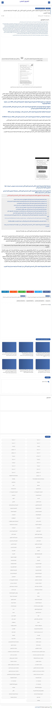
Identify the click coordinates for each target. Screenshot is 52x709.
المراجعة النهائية (13, 570)
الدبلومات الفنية (38, 524)
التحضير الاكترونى (38, 505)
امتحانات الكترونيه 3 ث (13, 580)
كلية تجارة (13, 632)
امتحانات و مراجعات (38, 589)
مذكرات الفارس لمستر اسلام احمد (38, 651)
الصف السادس (13, 547)
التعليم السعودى (13, 508)
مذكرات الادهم (13, 645)
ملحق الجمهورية (13, 677)
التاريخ (13, 501)
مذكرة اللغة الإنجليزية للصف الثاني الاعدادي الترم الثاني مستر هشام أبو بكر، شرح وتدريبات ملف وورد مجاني (27, 211)
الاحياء (38, 498)
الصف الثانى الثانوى (38, 544)
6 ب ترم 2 (13, 472)
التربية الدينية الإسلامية (13, 505)
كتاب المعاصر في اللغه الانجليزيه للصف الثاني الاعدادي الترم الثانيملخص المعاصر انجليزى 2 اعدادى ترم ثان (27, 201)
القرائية (38, 557)
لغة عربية (13, 638)
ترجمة (38, 596)
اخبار (13, 485)
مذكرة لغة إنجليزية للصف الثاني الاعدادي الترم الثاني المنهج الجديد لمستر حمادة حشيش (30, 199)
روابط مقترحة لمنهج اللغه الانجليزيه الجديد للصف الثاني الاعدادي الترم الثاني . (33, 22)
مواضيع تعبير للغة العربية (38, 690)
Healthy (13, 479)
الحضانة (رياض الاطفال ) (13, 521)
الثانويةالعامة (38, 514)
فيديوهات (13, 622)
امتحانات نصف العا (38, 586)
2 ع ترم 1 (13, 456)
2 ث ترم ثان (38, 456)
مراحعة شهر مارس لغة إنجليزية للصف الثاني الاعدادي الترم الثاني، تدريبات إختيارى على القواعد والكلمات (27, 221)
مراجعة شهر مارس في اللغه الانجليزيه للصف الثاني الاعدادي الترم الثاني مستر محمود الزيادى (9, 354)
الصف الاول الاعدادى (13, 531)
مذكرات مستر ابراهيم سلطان (13, 664)
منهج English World (13, 684)
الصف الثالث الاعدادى (38, 537)
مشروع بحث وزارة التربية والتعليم (13, 674)
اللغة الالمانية (13, 560)
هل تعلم (38, 697)
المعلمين (13, 576)
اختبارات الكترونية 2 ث (38, 492)
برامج (38, 593)
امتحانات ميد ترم (13, 583)
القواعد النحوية (13, 557)
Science (38, 482)
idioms (38, 485)
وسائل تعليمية (14, 697)
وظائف (38, 700)
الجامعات (13, 514)
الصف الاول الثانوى (38, 534)
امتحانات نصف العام (13, 586)
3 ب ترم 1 (13, 459)
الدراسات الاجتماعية (13, 524)
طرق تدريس (13, 615)
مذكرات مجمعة (14, 661)
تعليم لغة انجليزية (38, 599)
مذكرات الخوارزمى (38, 648)
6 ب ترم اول (38, 475)
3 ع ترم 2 (13, 462)
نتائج (13, 690)
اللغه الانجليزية (38, 570)
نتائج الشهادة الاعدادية (38, 694)
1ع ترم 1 (38, 446)
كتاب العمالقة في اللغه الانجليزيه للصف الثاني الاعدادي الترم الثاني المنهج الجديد (32, 203)
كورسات (38, 635)
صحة (14, 612)
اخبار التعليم (38, 488)
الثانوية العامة (13, 511)
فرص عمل (14, 619)
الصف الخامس (13, 544)
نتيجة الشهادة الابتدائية (13, 694)
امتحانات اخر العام (21, 300)
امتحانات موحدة (38, 583)
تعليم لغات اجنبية (13, 596)
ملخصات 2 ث (13, 681)
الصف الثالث (13, 534)
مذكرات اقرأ (38, 645)
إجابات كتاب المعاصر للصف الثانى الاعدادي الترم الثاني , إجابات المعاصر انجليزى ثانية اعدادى (30, 213)
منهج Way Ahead (38, 687)
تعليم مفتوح (13, 599)
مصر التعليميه (38, 677)
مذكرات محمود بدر (38, 664)
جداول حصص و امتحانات (38, 606)
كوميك (13, 635)
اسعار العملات (38, 495)
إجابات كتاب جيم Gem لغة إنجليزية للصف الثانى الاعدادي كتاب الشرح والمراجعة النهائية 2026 (26, 371)
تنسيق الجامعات (38, 602)
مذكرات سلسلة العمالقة (38, 658)
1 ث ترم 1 (38, 443)
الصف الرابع (38, 547)
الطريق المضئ (24, 1)
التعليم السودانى (38, 511)
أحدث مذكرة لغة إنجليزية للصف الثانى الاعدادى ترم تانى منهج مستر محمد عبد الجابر (31, 207)
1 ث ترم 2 (13, 443)
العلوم (38, 550)
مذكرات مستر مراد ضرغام (38, 674)
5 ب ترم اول (38, 472)
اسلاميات (13, 495)
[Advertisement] (26, 47)
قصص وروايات (13, 625)
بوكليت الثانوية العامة (13, 593)
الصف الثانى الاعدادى (40, 8)
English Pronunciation (13, 475)
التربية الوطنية (38, 508)
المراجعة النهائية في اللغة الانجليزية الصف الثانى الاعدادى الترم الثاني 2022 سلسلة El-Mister (26, 117)
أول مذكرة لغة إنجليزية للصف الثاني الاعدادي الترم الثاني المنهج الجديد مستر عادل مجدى (30, 205)
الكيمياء (38, 560)
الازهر (13, 498)
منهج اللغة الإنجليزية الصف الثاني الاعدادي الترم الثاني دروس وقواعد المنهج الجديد (31, 209)
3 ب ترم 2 (38, 462)
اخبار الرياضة (13, 488)
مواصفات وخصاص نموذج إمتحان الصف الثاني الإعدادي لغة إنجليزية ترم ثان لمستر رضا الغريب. (30, 35)
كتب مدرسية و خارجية (38, 632)
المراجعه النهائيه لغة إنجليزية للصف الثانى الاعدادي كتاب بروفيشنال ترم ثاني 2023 (29, 112)
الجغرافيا (38, 518)
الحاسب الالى (38, 521)
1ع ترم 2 (13, 446)
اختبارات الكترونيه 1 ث (14, 492)
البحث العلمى (38, 501)
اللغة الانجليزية (30, 300)
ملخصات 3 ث (38, 684)
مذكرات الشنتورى (13, 648)
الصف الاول (38, 531)
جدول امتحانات (13, 606)
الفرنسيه (13, 550)
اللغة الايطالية (13, 563)
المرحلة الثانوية (38, 576)
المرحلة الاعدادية (13, 573)
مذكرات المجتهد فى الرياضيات (13, 651)
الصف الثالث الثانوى (13, 537)
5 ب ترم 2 (13, 469)
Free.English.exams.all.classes (38, 479)
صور (38, 615)
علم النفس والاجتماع (38, 619)
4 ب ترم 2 (38, 469)
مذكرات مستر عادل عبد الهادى (38, 671)
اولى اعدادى (13, 589)
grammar (13, 482)
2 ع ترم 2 (48, 8)
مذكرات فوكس (38, 661)
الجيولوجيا (13, 518)
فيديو (38, 622)
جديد (13, 609)
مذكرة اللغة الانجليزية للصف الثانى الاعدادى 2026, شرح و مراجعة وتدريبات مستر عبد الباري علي (43, 371)
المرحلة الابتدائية (38, 573)
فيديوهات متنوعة (38, 625)
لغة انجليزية (38, 638)
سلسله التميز (38, 612)
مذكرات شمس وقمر (13, 658)
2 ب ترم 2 (38, 449)
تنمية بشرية (13, 602)
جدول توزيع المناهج (38, 609)
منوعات (13, 687)
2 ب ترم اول (13, 449)
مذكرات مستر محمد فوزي (13, 671)
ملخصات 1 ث (38, 681)
